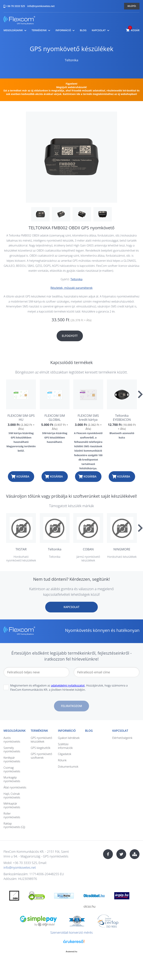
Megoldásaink (13, 30)
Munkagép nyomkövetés (12, 779)
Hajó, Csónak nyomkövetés (12, 795)
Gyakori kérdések (69, 738)
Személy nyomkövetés (12, 749)
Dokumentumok (68, 766)
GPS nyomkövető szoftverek (41, 756)
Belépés (132, 6)
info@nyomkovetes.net (41, 6)
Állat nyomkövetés (15, 787)
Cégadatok (64, 754)
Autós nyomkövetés (12, 739)
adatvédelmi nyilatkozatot (68, 685)
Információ (63, 30)
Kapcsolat (98, 30)
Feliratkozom (71, 706)
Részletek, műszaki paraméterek (71, 288)
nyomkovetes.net (19, 21)
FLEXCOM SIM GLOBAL (55, 417)
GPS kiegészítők (40, 748)
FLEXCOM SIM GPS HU (21, 417)
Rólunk (62, 760)
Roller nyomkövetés (12, 815)
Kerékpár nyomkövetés (12, 759)
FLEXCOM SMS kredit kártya (88, 417)
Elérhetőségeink (122, 738)
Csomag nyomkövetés (12, 769)
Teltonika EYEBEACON (122, 417)
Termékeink (39, 30)
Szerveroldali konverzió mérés (71, 932)
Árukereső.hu (71, 951)
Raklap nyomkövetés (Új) (14, 825)
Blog (83, 30)
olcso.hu (90, 906)
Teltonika (71, 60)
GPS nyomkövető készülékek (71, 48)
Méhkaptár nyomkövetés (12, 805)
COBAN (88, 549)
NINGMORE (121, 549)
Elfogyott (70, 336)
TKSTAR (21, 549)
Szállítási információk (65, 746)
